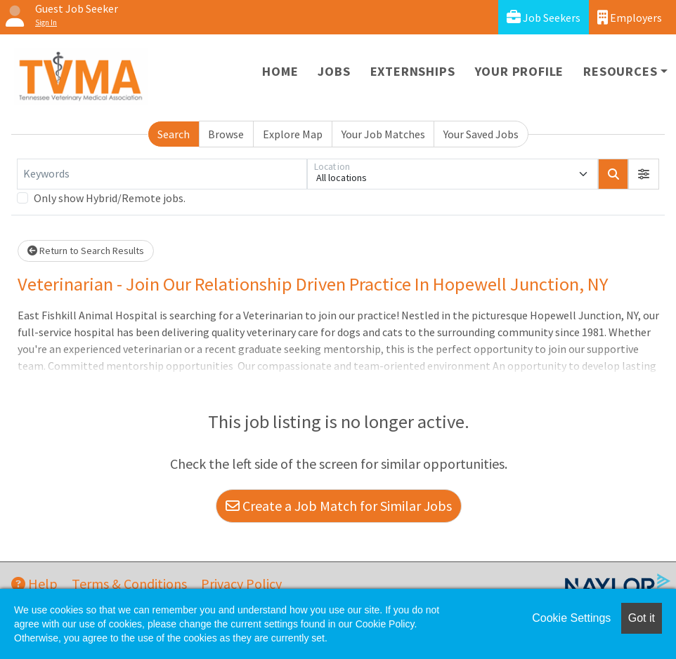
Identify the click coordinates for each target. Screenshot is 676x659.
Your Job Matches (383, 134)
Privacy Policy (241, 583)
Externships (412, 71)
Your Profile (519, 71)
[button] (643, 174)
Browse (226, 134)
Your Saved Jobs (481, 134)
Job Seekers (543, 17)
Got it (641, 618)
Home (280, 71)
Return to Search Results (85, 250)
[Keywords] (162, 174)
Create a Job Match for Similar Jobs (339, 505)
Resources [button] (620, 71)
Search (173, 134)
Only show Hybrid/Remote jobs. (110, 198)
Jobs (334, 71)
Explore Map (293, 134)
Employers (629, 17)
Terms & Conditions (129, 583)
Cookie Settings (571, 618)
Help (34, 583)
